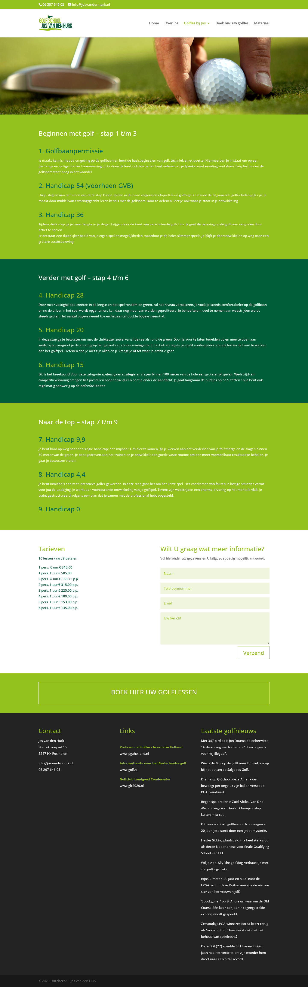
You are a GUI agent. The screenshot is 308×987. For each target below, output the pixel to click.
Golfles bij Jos (195, 23)
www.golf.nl (129, 769)
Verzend (253, 652)
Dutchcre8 (58, 981)
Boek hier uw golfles (232, 23)
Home (154, 23)
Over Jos (171, 23)
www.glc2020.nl (132, 785)
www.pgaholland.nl (134, 753)
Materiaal (262, 23)
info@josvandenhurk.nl (55, 763)
